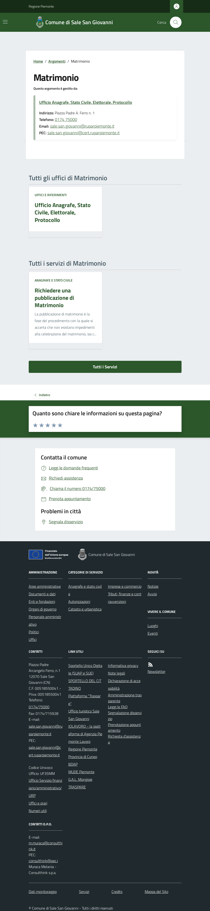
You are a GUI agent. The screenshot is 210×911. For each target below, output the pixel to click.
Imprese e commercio (124, 586)
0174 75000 (66, 119)
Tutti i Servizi (105, 367)
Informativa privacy (123, 665)
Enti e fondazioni (42, 601)
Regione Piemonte (41, 6)
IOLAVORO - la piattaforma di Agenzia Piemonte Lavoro (85, 733)
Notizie (153, 586)
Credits (117, 891)
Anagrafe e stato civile (54, 280)
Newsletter (156, 671)
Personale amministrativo (45, 620)
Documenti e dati (42, 594)
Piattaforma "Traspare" (84, 699)
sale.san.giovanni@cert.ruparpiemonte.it (83, 132)
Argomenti (56, 61)
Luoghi (153, 626)
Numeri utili (38, 811)
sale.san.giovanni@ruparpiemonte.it (82, 126)
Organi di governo (42, 609)
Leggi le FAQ (118, 707)
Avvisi (152, 594)
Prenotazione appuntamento (124, 727)
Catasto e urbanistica (85, 609)
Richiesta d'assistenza (124, 739)
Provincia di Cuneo (82, 756)
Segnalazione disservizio (125, 715)
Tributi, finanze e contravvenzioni (124, 597)
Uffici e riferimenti (51, 194)
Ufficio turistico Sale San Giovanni (83, 714)
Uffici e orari (38, 803)
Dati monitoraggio (43, 891)
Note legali (116, 673)
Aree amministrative (45, 586)
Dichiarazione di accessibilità (124, 684)
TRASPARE (77, 787)
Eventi (153, 633)
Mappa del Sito (156, 891)
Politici (34, 632)
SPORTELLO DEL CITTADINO (84, 684)
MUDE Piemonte (81, 772)
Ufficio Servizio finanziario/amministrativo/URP (45, 787)
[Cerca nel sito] (173, 22)
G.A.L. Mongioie (80, 779)
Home (38, 61)
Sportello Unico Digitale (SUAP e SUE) (85, 669)
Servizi (84, 891)
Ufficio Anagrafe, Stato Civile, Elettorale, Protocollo (85, 102)
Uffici (33, 639)
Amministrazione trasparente (125, 698)
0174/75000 (39, 707)
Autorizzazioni (79, 601)
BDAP (73, 764)
